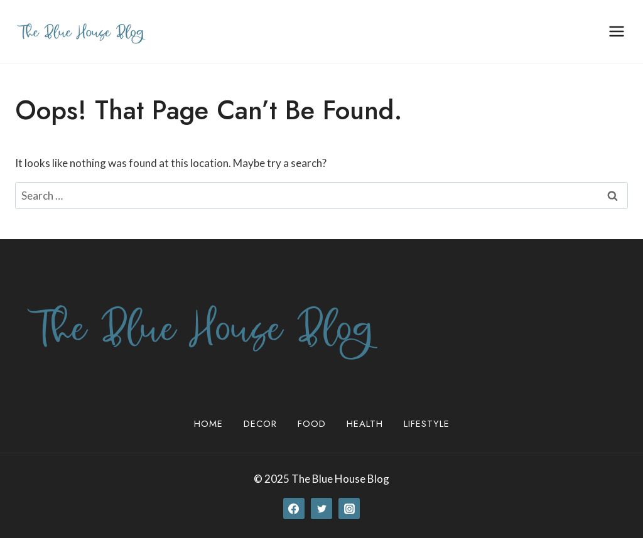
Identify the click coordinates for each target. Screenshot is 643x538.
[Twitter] (321, 508)
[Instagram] (349, 508)
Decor (260, 424)
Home (208, 424)
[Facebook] (294, 508)
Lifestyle (427, 424)
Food (312, 424)
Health (365, 424)
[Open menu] (616, 31)
